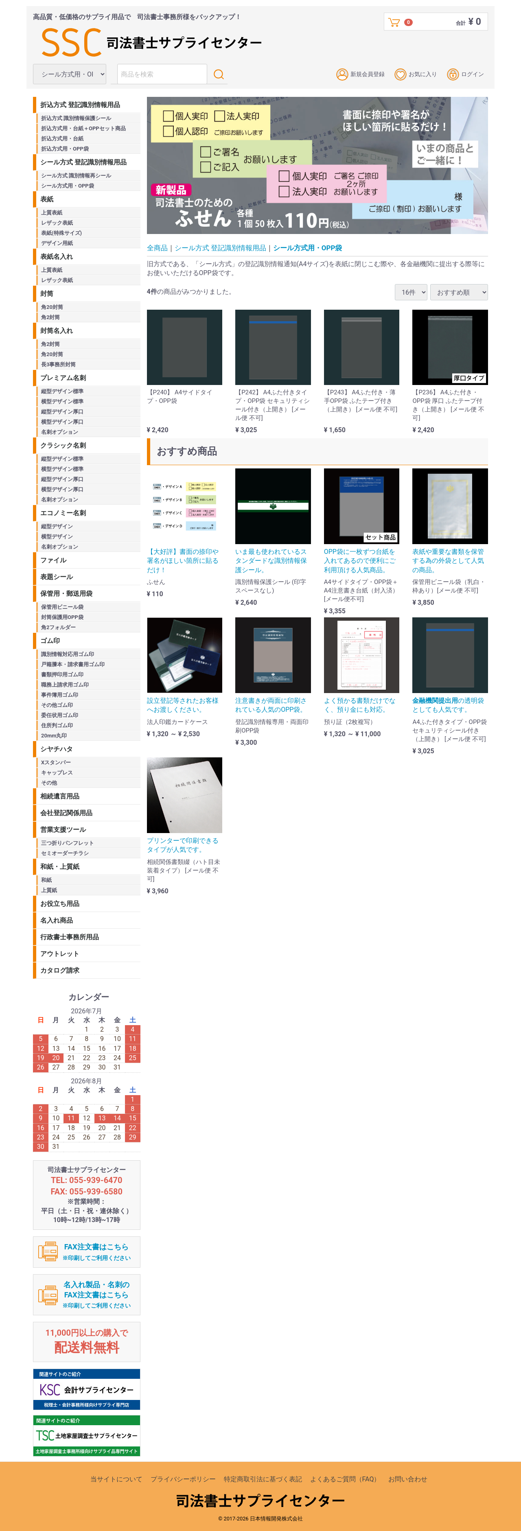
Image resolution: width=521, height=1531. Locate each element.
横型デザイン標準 (62, 401)
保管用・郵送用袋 (66, 593)
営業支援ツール (63, 829)
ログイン (465, 74)
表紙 (46, 199)
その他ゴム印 (57, 705)
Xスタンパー (56, 762)
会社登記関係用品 (66, 813)
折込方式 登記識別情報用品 (80, 105)
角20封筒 (52, 307)
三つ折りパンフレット (67, 843)
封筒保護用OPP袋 (62, 617)
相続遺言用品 (59, 796)
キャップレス (57, 773)
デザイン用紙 (57, 243)
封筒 (46, 293)
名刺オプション (59, 432)
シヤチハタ (56, 749)
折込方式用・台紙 (62, 139)
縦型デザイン (57, 526)
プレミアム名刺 (63, 378)
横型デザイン (57, 537)
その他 (49, 783)
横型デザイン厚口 (62, 422)
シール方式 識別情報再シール (76, 176)
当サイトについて (116, 1479)
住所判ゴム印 (57, 725)
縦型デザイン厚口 (62, 412)
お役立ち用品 (59, 904)
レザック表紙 (57, 223)
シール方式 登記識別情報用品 (220, 248)
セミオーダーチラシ (65, 853)
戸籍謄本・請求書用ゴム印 (73, 664)
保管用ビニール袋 (62, 607)
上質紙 (49, 890)
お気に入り (415, 74)
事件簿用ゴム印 (59, 695)
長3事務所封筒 (58, 364)
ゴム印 (50, 641)
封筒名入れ (56, 331)
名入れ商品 (56, 920)
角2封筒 (50, 317)
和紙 (46, 880)
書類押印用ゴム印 (62, 674)
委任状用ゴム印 (59, 715)
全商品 (157, 248)
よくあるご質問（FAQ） (345, 1479)
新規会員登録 (360, 74)
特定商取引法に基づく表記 (263, 1479)
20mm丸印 (54, 736)
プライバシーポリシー (183, 1479)
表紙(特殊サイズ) (61, 233)
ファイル (53, 560)
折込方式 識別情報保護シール (76, 118)
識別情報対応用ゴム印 (67, 654)
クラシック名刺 (63, 445)
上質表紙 (51, 213)
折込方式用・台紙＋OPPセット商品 (83, 128)
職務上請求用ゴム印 (65, 685)
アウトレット (59, 954)
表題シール (56, 577)
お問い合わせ (407, 1479)
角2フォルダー (58, 627)
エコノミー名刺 (63, 513)
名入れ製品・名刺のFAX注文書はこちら (96, 1294)
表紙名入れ (56, 256)
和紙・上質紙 (59, 866)
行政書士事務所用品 (69, 937)
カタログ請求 (59, 970)
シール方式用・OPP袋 (307, 248)
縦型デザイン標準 (62, 391)
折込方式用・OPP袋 (65, 149)
